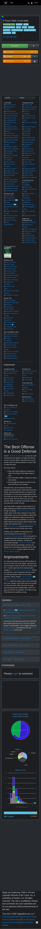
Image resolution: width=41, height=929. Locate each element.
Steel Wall (9, 386)
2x (4, 124)
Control (24, 27)
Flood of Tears (29, 399)
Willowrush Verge (12, 188)
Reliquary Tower (11, 146)
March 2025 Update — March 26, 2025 (16, 645)
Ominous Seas (11, 345)
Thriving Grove (16, 618)
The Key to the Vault (24, 616)
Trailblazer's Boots (12, 295)
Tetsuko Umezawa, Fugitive (26, 511)
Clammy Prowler (29, 127)
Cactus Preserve (11, 113)
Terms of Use (29, 917)
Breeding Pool (11, 111)
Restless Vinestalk (12, 149)
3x (4, 131)
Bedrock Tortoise (30, 109)
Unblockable (7, 33)
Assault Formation (12, 334)
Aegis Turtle (28, 105)
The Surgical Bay (11, 179)
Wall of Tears (10, 395)
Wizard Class (28, 394)
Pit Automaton (29, 149)
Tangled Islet (10, 171)
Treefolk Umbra (29, 240)
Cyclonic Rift (10, 200)
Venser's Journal (11, 439)
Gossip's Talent (11, 271)
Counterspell (10, 198)
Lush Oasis (10, 133)
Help (20, 917)
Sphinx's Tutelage (12, 412)
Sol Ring (9, 324)
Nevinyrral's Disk (11, 215)
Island (8, 131)
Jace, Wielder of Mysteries (16, 579)
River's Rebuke (29, 401)
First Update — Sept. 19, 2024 (13, 659)
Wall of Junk (28, 173)
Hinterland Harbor (12, 129)
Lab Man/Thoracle (17, 30)
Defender (31, 27)
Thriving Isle (10, 184)
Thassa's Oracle (11, 414)
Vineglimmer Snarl (12, 186)
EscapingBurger (10, 37)
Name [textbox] (22, 98)
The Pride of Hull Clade (17, 456)
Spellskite (27, 233)
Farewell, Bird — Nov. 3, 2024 (13, 652)
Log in (36, 3)
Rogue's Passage (12, 155)
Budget (26, 24)
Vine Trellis (28, 162)
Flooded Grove (11, 122)
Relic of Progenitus (30, 229)
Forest (8, 124)
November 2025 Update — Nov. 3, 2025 (17, 605)
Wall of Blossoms (30, 171)
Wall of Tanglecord (30, 177)
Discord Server (8, 922)
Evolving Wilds (11, 120)
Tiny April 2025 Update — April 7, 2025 (16, 638)
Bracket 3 (19, 24)
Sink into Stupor (11, 168)
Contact (5, 917)
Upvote (14, 46)
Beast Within (10, 196)
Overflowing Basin (12, 138)
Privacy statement (10, 919)
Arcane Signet (10, 300)
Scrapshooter (10, 218)
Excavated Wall (29, 138)
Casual (18, 27)
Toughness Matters (29, 30)
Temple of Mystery (12, 173)
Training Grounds (30, 238)
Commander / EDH (9, 24)
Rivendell (9, 153)
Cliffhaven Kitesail (30, 371)
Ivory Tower (10, 437)
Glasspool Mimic (11, 127)
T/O (11, 3)
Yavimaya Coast (11, 190)
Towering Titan (29, 160)
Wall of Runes (29, 175)
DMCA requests (26, 919)
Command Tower (11, 116)
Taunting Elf (28, 378)
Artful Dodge (10, 264)
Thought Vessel (11, 327)
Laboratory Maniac (12, 343)
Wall (14, 33)
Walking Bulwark (29, 168)
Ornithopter (10, 380)
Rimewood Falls (11, 151)
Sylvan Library (29, 204)
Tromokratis (10, 393)
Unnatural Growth (30, 242)
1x (4, 105)
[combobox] (12, 98)
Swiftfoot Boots (29, 236)
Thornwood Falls (11, 182)
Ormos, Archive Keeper (12, 551)
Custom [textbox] (7, 98)
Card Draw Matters (9, 27)
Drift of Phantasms (12, 371)
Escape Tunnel (11, 118)
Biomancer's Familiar (29, 524)
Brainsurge (28, 187)
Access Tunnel (11, 105)
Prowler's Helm (11, 277)
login (15, 673)
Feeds (13, 917)
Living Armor (10, 378)
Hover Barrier (28, 142)
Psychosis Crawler (12, 351)
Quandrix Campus (12, 140)
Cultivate (9, 305)
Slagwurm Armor (29, 153)
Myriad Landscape (12, 135)
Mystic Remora (29, 193)
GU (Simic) (6, 30)
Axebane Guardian (30, 107)
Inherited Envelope (12, 275)
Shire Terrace (10, 162)
